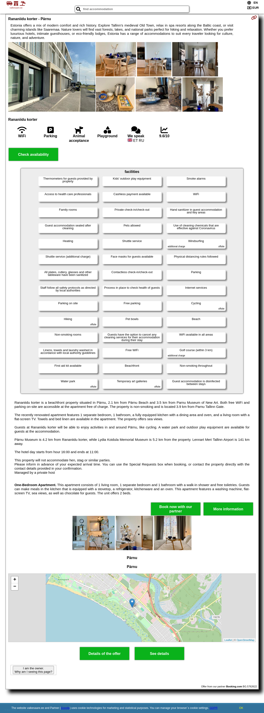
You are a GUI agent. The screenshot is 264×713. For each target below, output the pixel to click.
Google (65, 708)
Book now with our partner (175, 509)
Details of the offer (105, 654)
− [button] (14, 586)
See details (159, 654)
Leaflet (228, 640)
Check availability (33, 154)
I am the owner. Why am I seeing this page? (33, 670)
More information (228, 509)
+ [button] (14, 579)
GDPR (214, 708)
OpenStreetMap (245, 640)
